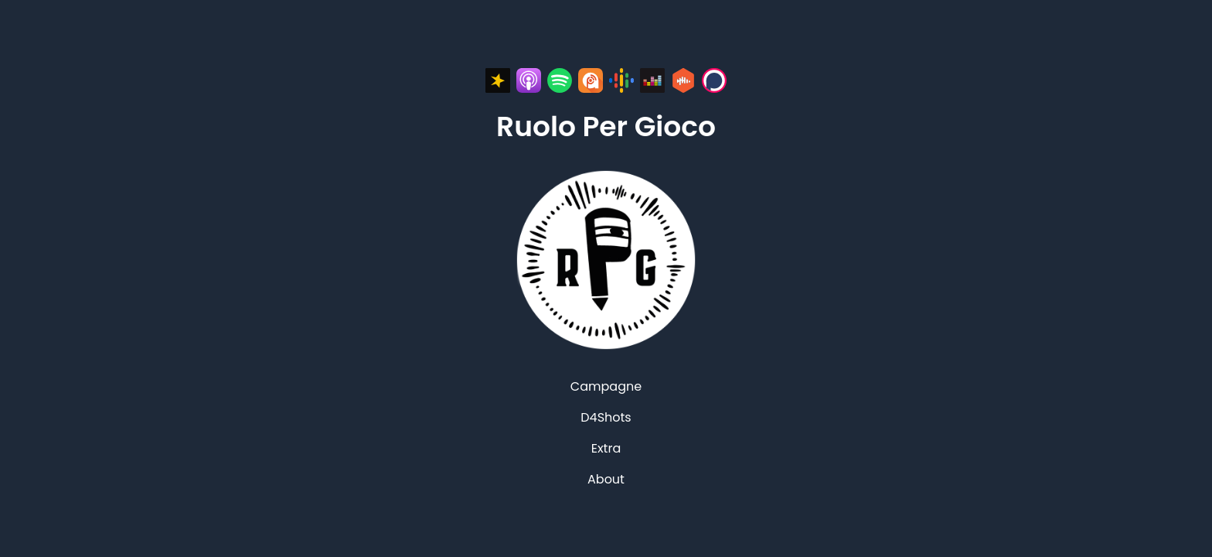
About (606, 479)
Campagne (606, 386)
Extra (606, 448)
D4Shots (605, 417)
